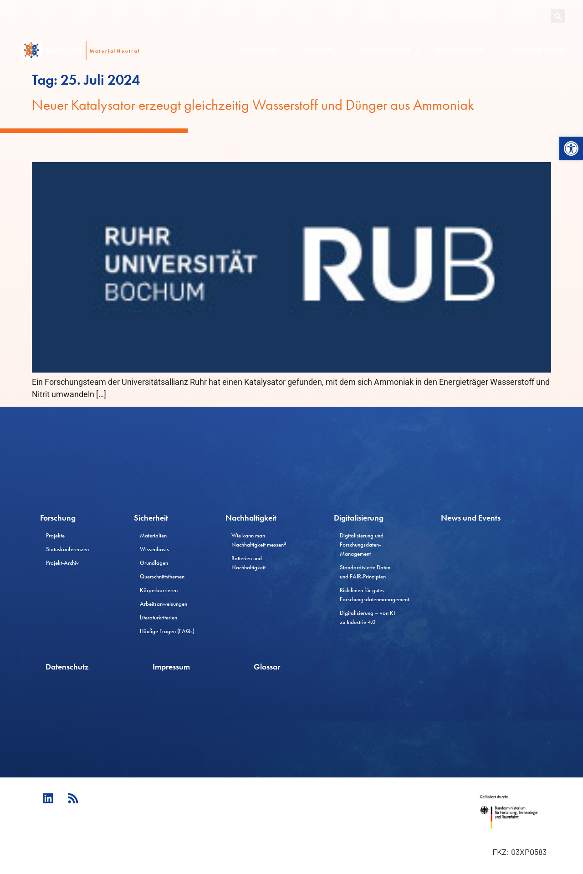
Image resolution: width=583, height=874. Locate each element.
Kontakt (433, 16)
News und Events (537, 50)
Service (407, 16)
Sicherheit (324, 50)
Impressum (171, 666)
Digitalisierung (465, 50)
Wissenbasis (154, 549)
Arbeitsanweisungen (163, 604)
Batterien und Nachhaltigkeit (248, 562)
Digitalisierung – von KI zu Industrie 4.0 (367, 617)
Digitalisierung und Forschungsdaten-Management (362, 544)
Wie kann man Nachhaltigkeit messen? (258, 540)
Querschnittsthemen (162, 576)
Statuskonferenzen (67, 549)
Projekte (55, 535)
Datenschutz (67, 666)
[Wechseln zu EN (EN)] (510, 16)
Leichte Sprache (469, 16)
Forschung (264, 50)
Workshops (376, 16)
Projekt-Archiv (62, 563)
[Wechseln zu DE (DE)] (529, 16)
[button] (571, 148)
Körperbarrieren (159, 590)
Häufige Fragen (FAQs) (167, 631)
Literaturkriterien (158, 617)
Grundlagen (154, 563)
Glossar (267, 666)
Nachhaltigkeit (390, 50)
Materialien (153, 535)
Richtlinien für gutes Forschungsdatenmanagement (370, 594)
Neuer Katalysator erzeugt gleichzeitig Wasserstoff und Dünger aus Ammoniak (253, 105)
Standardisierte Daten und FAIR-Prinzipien (365, 571)
